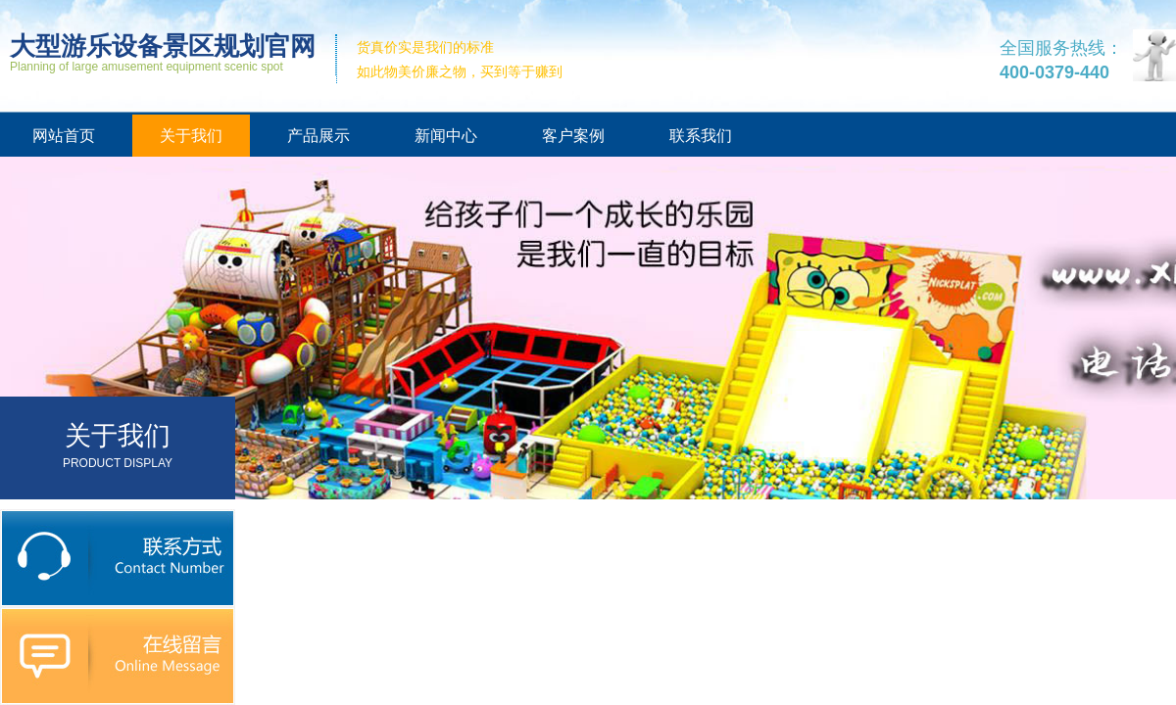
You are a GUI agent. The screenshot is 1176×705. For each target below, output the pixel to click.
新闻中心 (446, 135)
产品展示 (318, 135)
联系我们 (700, 135)
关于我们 (191, 135)
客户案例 (573, 135)
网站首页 (63, 135)
